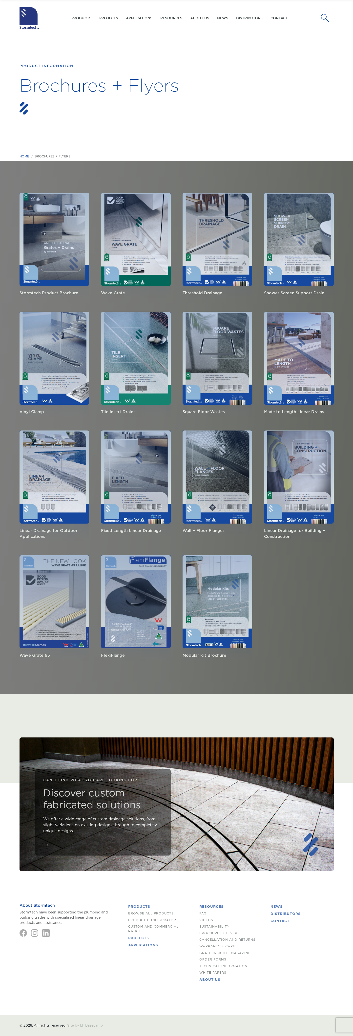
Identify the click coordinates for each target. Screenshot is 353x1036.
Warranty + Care (217, 946)
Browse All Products (151, 913)
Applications (139, 18)
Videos (206, 920)
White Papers (212, 972)
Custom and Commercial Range (153, 928)
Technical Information (223, 966)
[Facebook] (23, 933)
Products (139, 906)
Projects (108, 18)
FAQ (203, 913)
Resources (211, 906)
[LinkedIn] (46, 933)
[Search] (326, 18)
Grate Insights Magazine (224, 953)
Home (24, 156)
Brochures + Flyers (219, 933)
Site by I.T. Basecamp (85, 1025)
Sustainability (214, 926)
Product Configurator (152, 920)
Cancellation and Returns (227, 939)
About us (199, 18)
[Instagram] (34, 933)
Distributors (249, 18)
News (222, 18)
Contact (279, 18)
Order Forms (212, 959)
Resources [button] (171, 18)
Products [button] (81, 18)
